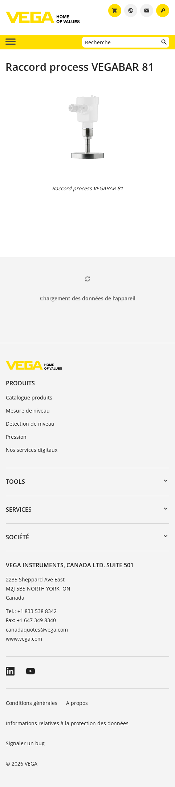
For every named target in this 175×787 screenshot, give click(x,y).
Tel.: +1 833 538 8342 (31, 611)
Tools (15, 482)
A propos (77, 702)
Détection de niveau (30, 423)
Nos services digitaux (31, 449)
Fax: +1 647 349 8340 (31, 620)
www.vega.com (24, 638)
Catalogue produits (29, 397)
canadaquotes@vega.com (37, 629)
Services (19, 510)
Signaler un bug (25, 743)
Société (17, 537)
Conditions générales (31, 702)
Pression (16, 436)
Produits (20, 383)
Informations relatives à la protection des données (67, 723)
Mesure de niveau (28, 410)
